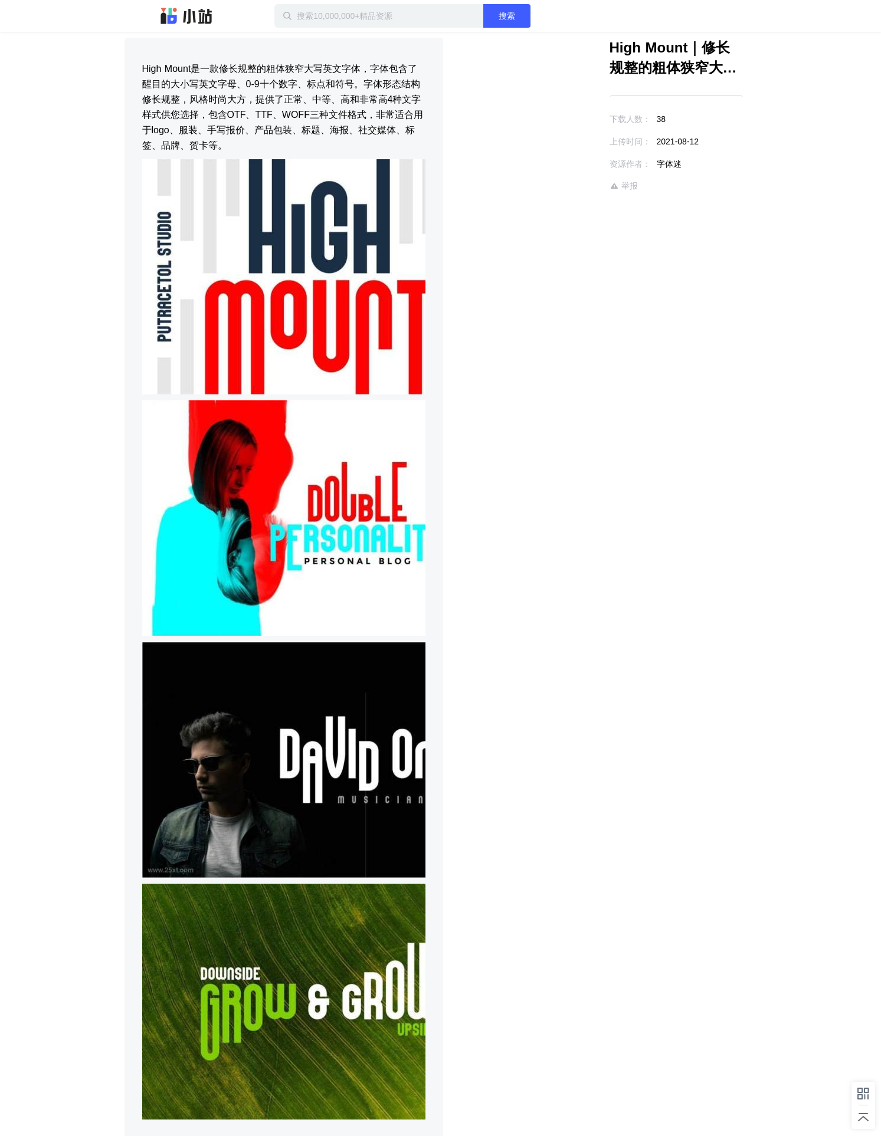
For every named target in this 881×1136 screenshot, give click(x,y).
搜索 (507, 16)
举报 (624, 186)
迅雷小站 (186, 16)
